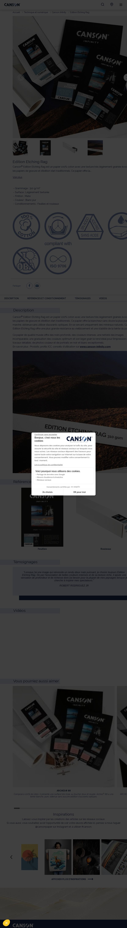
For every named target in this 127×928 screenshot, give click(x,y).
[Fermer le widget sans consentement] (46, 434)
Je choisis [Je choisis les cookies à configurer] (47, 492)
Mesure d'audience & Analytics (50, 477)
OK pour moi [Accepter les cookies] (79, 492)
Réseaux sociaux (44, 480)
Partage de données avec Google (51, 474)
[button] (6, 922)
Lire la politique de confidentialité (48, 465)
